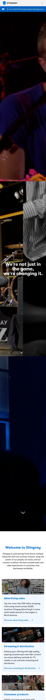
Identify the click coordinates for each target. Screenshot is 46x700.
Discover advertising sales (16, 620)
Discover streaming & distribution (20, 668)
